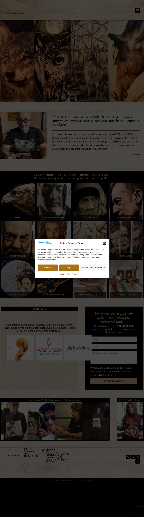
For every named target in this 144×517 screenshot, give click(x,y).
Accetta (47, 267)
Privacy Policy (77, 274)
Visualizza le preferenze (93, 267)
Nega (69, 267)
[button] (104, 243)
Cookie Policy (65, 274)
